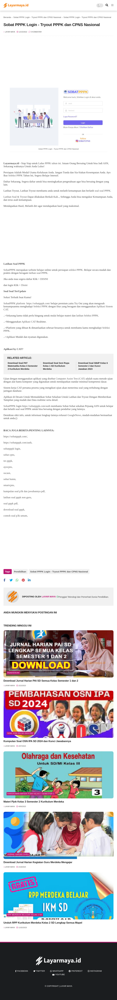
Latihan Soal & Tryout (15, 196)
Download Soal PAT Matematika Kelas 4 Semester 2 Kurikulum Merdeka (23, 366)
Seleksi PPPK (15, 175)
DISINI (44, 279)
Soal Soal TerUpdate (15, 291)
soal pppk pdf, (11, 503)
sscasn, (7, 473)
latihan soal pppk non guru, (18, 497)
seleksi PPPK (76, 269)
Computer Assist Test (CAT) (70, 378)
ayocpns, (8, 467)
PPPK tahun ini (53, 163)
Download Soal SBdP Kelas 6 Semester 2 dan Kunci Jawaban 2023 (93, 366)
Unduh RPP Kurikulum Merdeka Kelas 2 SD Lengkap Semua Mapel (43, 922)
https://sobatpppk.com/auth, (18, 442)
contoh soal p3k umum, (16, 515)
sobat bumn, (10, 479)
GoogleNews (74, 415)
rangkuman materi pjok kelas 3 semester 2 (30, 793)
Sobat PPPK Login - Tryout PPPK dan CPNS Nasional (37, 17)
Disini (24, 285)
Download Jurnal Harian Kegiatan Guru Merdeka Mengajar (38, 861)
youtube (60, 974)
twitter (40, 971)
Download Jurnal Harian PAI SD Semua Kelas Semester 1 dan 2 (41, 680)
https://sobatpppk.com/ (38, 303)
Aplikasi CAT (28, 321)
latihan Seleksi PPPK (87, 315)
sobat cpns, (9, 454)
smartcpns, (9, 485)
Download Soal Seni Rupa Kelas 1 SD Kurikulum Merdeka (56, 366)
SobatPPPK (10, 269)
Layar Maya (66, 985)
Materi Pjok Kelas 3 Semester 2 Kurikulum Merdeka (34, 801)
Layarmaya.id (11, 163)
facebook (22, 971)
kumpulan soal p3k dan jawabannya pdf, (24, 491)
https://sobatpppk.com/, (16, 436)
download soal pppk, (14, 509)
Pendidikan (20, 571)
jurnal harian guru (18, 854)
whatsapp (58, 971)
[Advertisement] (59, 63)
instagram (96, 971)
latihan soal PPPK (38, 273)
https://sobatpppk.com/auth (36, 406)
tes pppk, (8, 460)
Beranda (7, 17)
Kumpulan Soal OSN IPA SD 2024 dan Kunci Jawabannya (37, 740)
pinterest (77, 971)
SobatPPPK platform (14, 303)
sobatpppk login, (12, 448)
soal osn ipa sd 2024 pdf (20, 733)
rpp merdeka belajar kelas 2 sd (24, 914)
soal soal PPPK (102, 190)
